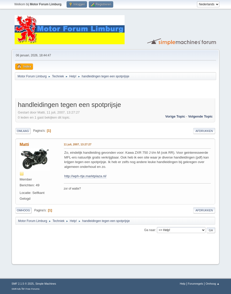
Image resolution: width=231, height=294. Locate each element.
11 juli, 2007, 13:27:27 (78, 144)
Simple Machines (45, 283)
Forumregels (195, 283)
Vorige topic (175, 116)
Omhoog (23, 210)
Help (182, 283)
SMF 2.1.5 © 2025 (23, 283)
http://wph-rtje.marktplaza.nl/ (85, 176)
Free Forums (32, 288)
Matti (24, 144)
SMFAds (16, 288)
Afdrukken (204, 130)
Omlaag (23, 130)
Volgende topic (200, 116)
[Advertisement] (74, 90)
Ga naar (149, 230)
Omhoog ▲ (212, 283)
